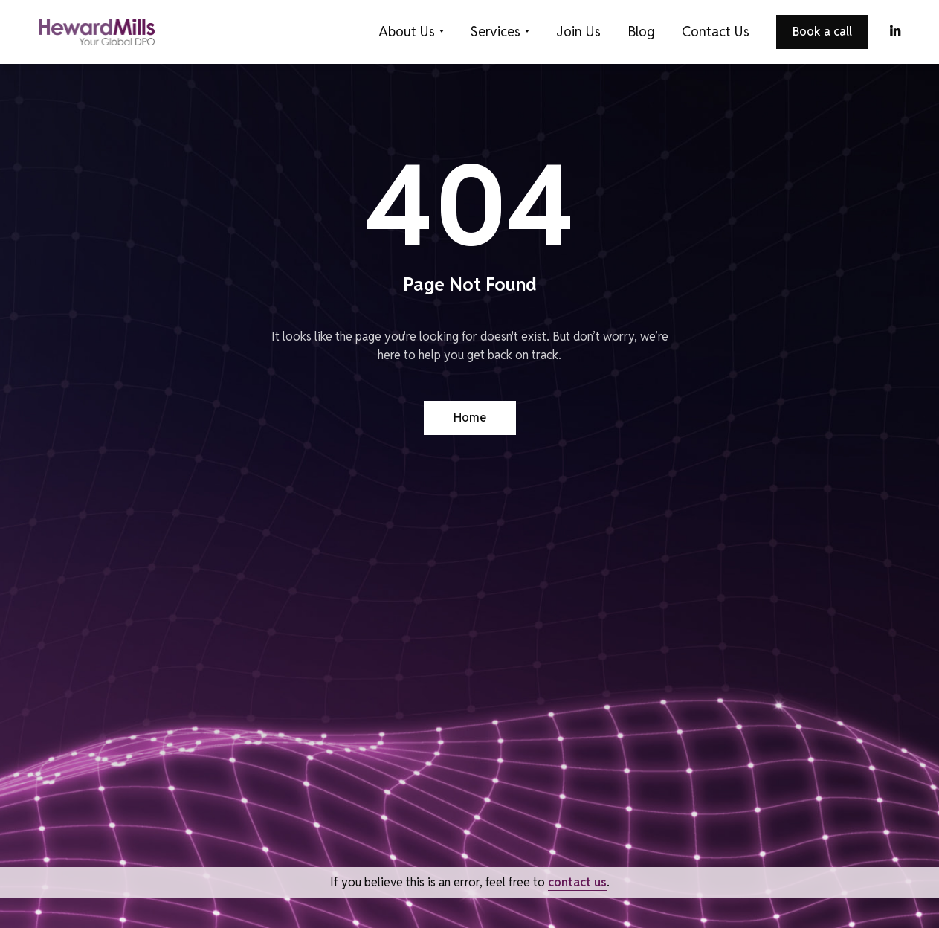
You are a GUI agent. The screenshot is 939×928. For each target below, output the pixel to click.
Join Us (578, 31)
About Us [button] (406, 31)
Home (470, 417)
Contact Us (715, 31)
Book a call (822, 31)
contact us (577, 882)
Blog (641, 31)
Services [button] (495, 31)
